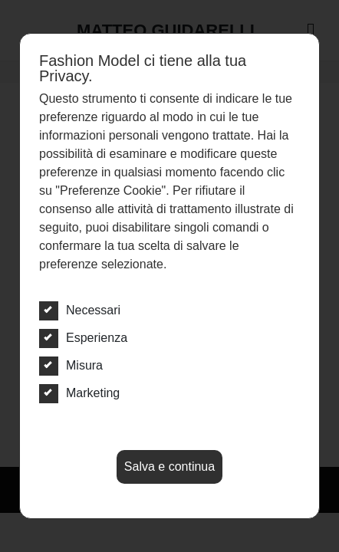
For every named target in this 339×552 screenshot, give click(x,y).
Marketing (79, 393)
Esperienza (83, 338)
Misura (71, 365)
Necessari (79, 310)
